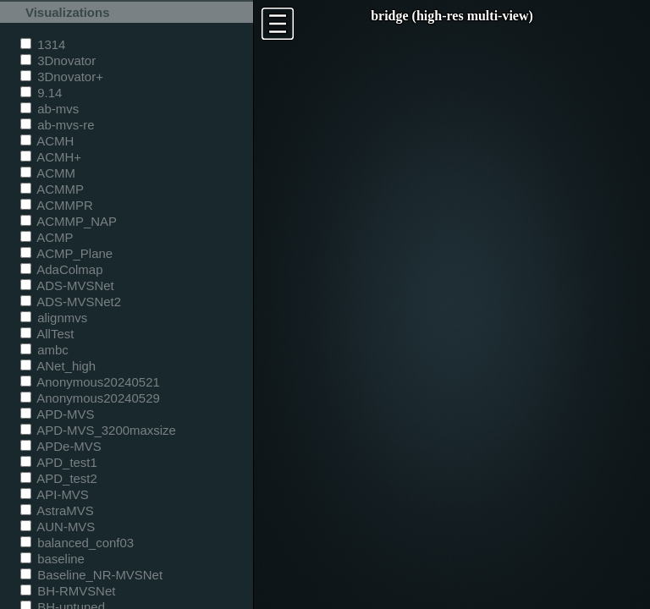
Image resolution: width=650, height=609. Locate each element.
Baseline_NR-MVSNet (91, 575)
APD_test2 (58, 478)
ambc (44, 350)
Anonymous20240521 (90, 382)
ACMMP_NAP (68, 221)
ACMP (47, 237)
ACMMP (52, 189)
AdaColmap (61, 269)
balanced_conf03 (77, 542)
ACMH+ (50, 157)
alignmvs (53, 317)
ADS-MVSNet (67, 285)
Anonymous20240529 (90, 398)
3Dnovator (58, 60)
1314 (42, 44)
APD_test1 (58, 462)
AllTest (47, 333)
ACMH (47, 141)
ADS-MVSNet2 (70, 301)
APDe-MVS (61, 446)
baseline (52, 558)
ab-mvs (49, 109)
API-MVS (54, 494)
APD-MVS (57, 414)
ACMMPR (56, 205)
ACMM (47, 173)
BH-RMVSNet (67, 591)
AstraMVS (57, 510)
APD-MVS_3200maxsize (98, 430)
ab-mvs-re (57, 125)
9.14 (41, 92)
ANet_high (58, 366)
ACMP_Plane (66, 253)
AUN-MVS (57, 526)
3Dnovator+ (61, 76)
